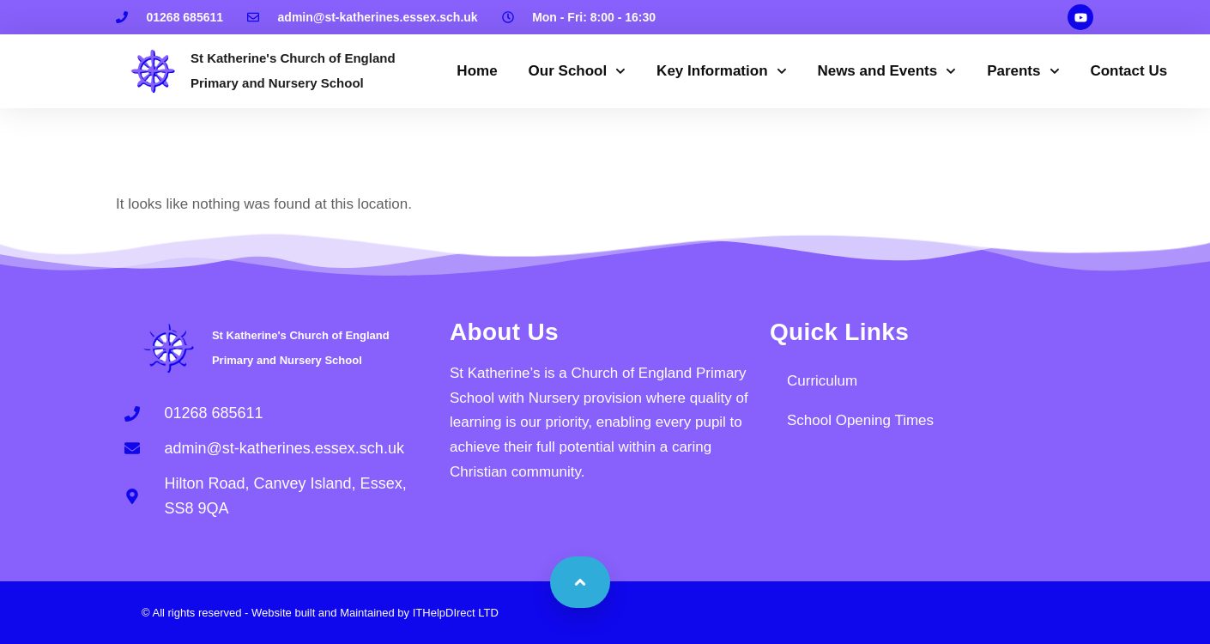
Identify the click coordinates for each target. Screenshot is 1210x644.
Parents (1023, 71)
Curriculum (822, 381)
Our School (577, 71)
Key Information (721, 71)
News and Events (886, 71)
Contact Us (1128, 71)
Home (477, 71)
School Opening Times (860, 420)
